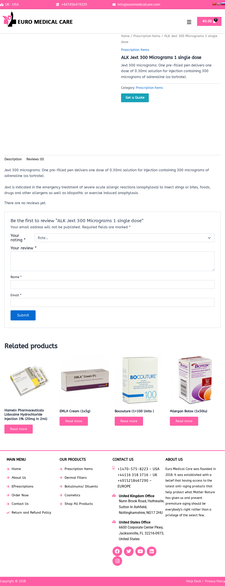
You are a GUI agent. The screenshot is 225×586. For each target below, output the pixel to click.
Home (125, 36)
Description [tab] (13, 159)
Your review (24, 248)
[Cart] (209, 21)
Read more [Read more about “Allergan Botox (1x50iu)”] (185, 423)
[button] (189, 22)
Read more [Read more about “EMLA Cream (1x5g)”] (75, 423)
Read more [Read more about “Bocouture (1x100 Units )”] (130, 423)
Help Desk (193, 581)
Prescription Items (148, 36)
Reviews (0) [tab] (36, 159)
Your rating (18, 238)
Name (16, 278)
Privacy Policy (215, 581)
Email (16, 296)
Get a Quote (134, 98)
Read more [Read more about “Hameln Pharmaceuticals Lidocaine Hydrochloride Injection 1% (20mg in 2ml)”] (20, 431)
